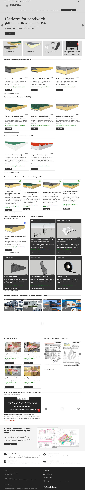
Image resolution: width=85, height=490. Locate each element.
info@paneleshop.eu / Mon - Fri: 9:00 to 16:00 (22, 1)
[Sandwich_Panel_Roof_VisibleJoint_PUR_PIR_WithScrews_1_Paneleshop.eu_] (68, 63)
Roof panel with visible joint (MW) (65, 116)
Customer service (47, 477)
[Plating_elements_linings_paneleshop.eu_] (16, 260)
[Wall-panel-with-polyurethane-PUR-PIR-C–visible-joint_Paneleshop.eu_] (16, 222)
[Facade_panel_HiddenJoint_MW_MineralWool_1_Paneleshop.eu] (42, 100)
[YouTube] (5, 484)
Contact (45, 480)
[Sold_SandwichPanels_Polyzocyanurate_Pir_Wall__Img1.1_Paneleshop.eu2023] (13, 342)
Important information (48, 479)
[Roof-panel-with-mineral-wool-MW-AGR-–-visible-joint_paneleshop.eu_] (71, 180)
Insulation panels (47, 474)
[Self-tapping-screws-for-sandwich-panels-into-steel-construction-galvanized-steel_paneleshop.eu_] (43, 223)
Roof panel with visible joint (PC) (39, 155)
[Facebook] (6, 484)
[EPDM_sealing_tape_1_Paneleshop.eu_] (69, 260)
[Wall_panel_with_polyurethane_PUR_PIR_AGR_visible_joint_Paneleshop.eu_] (13, 180)
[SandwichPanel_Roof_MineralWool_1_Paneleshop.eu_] (68, 100)
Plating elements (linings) (10, 276)
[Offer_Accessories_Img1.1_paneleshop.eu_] (52, 41)
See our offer (10, 33)
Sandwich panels (47, 473)
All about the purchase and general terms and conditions (57, 482)
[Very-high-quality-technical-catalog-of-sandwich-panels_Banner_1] (22, 397)
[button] (77, 10)
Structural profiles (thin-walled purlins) (40, 276)
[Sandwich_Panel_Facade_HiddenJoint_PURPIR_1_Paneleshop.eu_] (42, 63)
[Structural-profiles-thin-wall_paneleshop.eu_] (42, 260)
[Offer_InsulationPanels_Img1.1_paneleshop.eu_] (32, 41)
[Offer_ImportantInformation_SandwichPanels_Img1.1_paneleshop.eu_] (72, 41)
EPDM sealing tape (62, 276)
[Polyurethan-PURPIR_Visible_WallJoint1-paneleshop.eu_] (16, 63)
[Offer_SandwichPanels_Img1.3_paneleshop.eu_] (12, 41)
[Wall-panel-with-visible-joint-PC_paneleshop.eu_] (16, 139)
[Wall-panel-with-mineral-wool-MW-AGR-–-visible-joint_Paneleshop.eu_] (32, 180)
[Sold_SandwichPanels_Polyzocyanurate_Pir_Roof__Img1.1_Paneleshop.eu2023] (32, 342)
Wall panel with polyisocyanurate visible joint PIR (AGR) (12, 193)
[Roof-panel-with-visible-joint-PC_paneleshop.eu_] (42, 139)
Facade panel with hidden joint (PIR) (40, 79)
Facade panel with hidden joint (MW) (40, 116)
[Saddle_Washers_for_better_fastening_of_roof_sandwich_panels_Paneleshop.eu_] (69, 223)
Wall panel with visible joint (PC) (13, 155)
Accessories (46, 476)
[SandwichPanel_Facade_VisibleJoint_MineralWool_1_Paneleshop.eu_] (16, 100)
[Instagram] (8, 484)
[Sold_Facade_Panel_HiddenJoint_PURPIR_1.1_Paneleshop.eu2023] (32, 366)
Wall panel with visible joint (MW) (14, 116)
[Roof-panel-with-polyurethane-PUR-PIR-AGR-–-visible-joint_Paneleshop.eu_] (52, 180)
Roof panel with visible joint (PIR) (65, 79)
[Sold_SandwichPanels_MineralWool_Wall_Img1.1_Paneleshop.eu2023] (13, 366)
